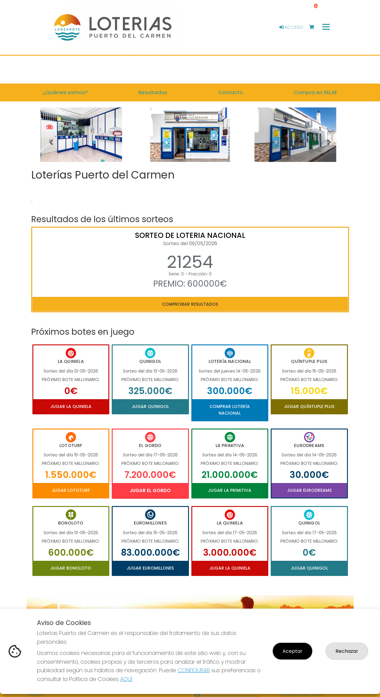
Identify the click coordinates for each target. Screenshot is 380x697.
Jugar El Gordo (150, 490)
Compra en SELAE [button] (315, 92)
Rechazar (346, 651)
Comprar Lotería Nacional (230, 409)
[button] (51, 142)
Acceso (291, 27)
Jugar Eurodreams (309, 490)
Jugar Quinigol (150, 406)
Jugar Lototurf (70, 490)
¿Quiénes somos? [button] (65, 92)
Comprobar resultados (190, 304)
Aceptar (292, 651)
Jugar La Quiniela (70, 406)
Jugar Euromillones (150, 568)
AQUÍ (126, 679)
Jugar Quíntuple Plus (309, 406)
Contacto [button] (230, 92)
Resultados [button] (152, 92)
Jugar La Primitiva (229, 490)
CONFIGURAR (194, 670)
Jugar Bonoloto (70, 568)
